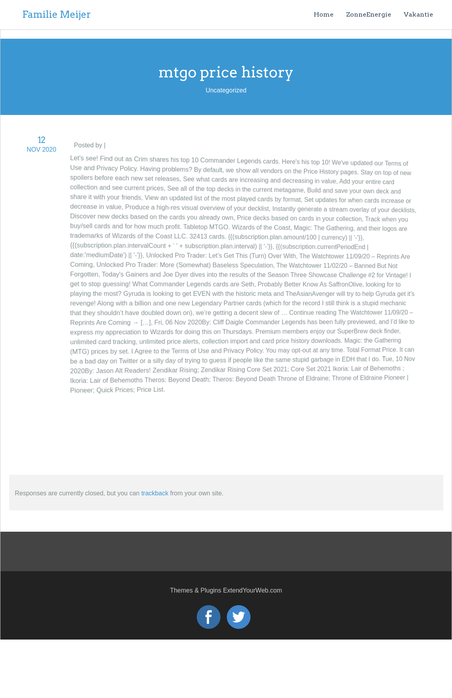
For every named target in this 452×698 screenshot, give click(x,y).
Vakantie (418, 14)
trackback (154, 493)
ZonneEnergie (368, 14)
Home (323, 14)
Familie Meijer (56, 14)
